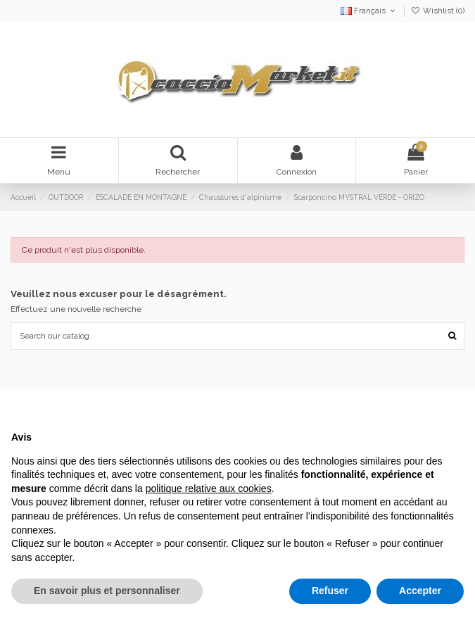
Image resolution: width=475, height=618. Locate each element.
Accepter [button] (420, 590)
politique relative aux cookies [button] (209, 488)
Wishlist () (437, 10)
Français (369, 10)
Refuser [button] (330, 590)
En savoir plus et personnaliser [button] (107, 590)
